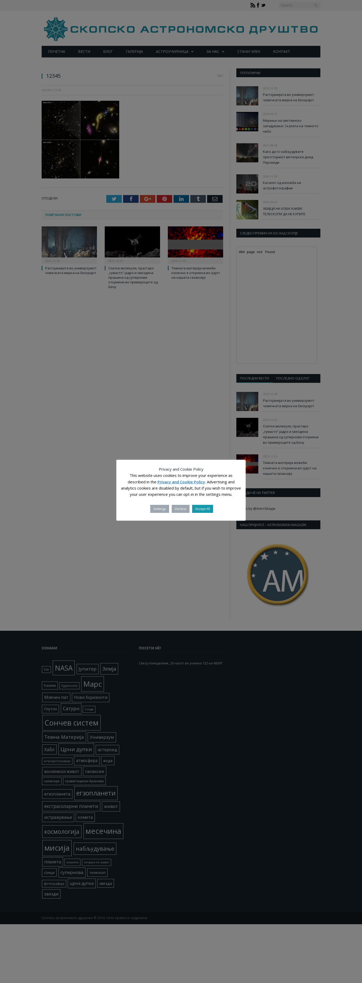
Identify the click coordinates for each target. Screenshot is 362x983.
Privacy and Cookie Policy (181, 481)
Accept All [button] (202, 508)
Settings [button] (159, 508)
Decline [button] (180, 508)
